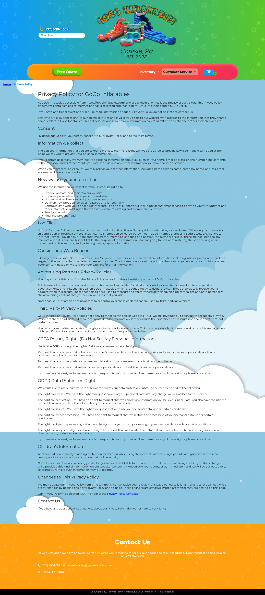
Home (7, 84)
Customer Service (179, 72)
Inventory (150, 72)
